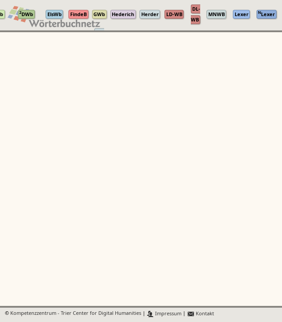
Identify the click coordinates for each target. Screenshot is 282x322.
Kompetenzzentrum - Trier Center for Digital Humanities (75, 313)
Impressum (164, 313)
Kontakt (200, 313)
